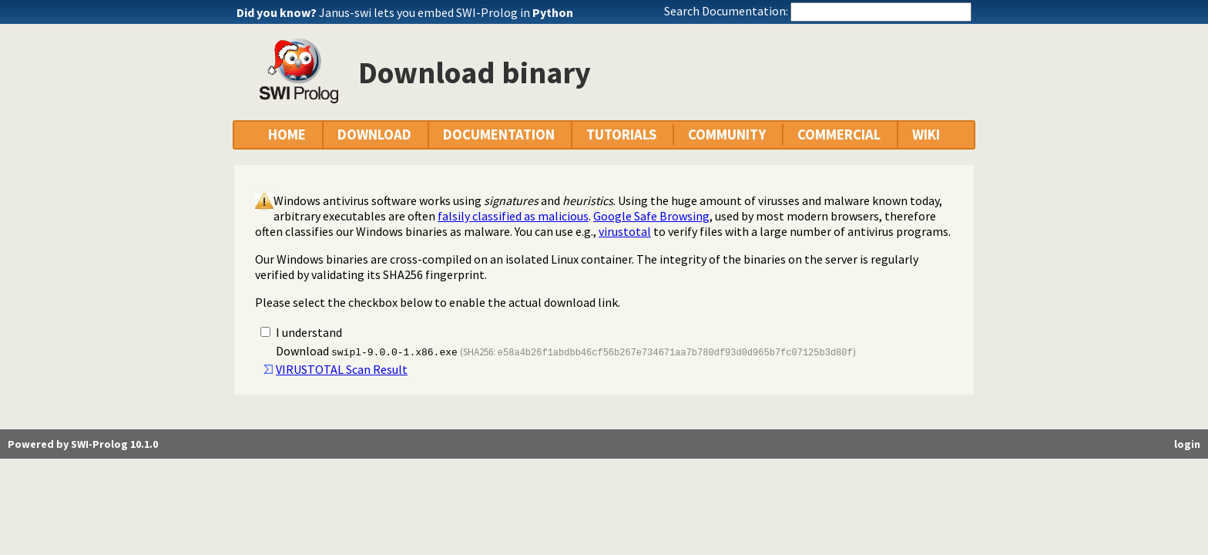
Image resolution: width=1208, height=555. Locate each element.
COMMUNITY (727, 134)
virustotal (625, 231)
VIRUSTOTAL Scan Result (342, 369)
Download (367, 350)
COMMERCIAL (839, 134)
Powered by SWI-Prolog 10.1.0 (83, 444)
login (1187, 444)
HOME (287, 134)
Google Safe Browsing (651, 216)
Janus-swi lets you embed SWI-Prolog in (446, 12)
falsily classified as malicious (513, 216)
